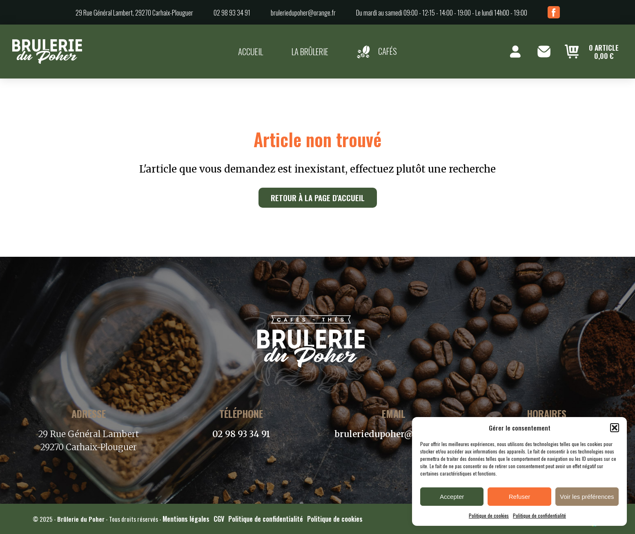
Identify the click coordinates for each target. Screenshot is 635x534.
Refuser (519, 496)
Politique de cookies (489, 515)
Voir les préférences (587, 496)
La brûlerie (310, 51)
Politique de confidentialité (539, 515)
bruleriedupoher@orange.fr (303, 12)
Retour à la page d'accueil (318, 198)
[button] (614, 428)
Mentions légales (186, 519)
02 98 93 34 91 (232, 12)
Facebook (554, 12)
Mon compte (515, 51)
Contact (544, 51)
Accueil (250, 51)
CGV (219, 519)
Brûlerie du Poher (81, 518)
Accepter (452, 496)
